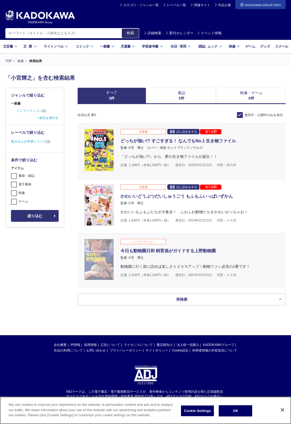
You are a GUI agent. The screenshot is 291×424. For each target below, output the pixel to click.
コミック (85, 46)
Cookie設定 (180, 346)
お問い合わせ (96, 346)
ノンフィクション (29, 111)
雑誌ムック (210, 46)
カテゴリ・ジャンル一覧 (141, 5)
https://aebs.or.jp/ (126, 396)
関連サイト (202, 5)
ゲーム (250, 46)
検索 (130, 33)
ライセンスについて (138, 340)
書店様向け (165, 340)
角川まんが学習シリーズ (28, 141)
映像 (234, 46)
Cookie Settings (197, 411)
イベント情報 (209, 33)
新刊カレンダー (179, 33)
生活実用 (181, 46)
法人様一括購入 (188, 340)
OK (235, 411)
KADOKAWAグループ (218, 340)
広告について (110, 340)
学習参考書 (152, 46)
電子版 (211, 131)
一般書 (107, 46)
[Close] (282, 410)
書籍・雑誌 (26, 176)
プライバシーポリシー (126, 346)
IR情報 (75, 340)
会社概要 (60, 340)
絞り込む (35, 216)
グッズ (265, 46)
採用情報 (90, 340)
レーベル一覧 (176, 5)
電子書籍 (24, 184)
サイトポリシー (157, 346)
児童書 (127, 46)
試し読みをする (183, 131)
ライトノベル (56, 46)
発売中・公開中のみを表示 (263, 115)
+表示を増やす (48, 118)
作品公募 (224, 5)
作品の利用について (68, 346)
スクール (281, 46)
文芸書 (10, 46)
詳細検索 (152, 33)
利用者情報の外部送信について (214, 346)
